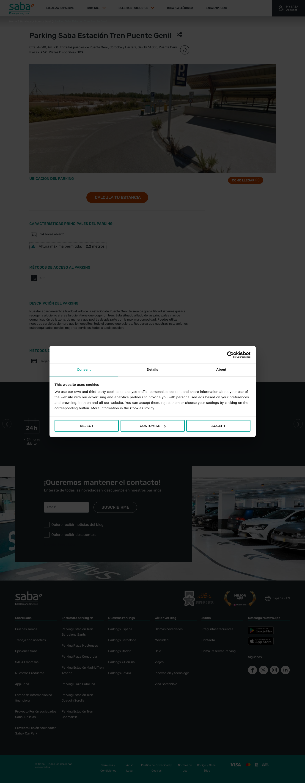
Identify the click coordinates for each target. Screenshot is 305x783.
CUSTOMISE (153, 426)
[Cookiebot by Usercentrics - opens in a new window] (230, 354)
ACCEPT (218, 426)
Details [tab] (152, 369)
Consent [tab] (84, 369)
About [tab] (221, 369)
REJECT (86, 426)
